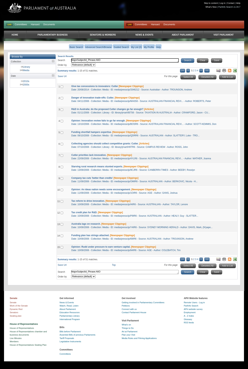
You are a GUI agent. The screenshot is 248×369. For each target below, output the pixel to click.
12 (58, 212)
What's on (126, 324)
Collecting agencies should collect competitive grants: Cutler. (105, 143)
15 (58, 247)
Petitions (126, 306)
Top (114, 265)
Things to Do (128, 328)
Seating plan (15, 316)
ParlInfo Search (191, 306)
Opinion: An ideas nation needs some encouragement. (101, 189)
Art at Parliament (129, 331)
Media (26, 70)
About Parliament (68, 309)
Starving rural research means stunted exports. (97, 166)
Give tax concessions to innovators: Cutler (94, 86)
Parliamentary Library (70, 316)
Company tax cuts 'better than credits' (92, 178)
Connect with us (129, 309)
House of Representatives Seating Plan (28, 345)
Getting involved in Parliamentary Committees (143, 302)
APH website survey (193, 309)
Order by (62, 65)
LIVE (9, 24)
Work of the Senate (19, 306)
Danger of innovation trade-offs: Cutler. (92, 97)
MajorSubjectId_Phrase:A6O (125, 60)
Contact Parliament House (134, 312)
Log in (222, 3)
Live (129, 24)
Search (61, 60)
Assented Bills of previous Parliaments (77, 335)
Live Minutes (16, 338)
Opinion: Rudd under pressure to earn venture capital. (101, 246)
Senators (14, 312)
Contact (230, 3)
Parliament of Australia (42, 8)
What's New (211, 7)
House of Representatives (22, 328)
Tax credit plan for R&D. (84, 212)
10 (58, 190)
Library (26, 67)
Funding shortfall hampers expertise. (91, 132)
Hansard (35, 24)
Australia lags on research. (86, 224)
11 (58, 201)
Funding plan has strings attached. (90, 235)
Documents (49, 24)
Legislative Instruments (70, 341)
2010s (26, 81)
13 (58, 224)
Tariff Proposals (67, 338)
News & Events (67, 302)
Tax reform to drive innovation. (88, 201)
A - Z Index (189, 316)
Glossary (188, 319)
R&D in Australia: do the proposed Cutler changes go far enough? (107, 109)
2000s (26, 84)
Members (14, 341)
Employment (189, 312)
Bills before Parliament (70, 331)
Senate (13, 302)
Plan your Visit (128, 335)
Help (238, 3)
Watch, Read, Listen (69, 306)
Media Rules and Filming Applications (139, 338)
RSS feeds (189, 322)
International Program (70, 319)
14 (58, 235)
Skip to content (211, 3)
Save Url (62, 76)
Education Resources (70, 312)
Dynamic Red (16, 309)
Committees (21, 24)
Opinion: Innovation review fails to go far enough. (98, 120)
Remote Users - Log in (194, 302)
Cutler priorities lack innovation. (88, 155)
